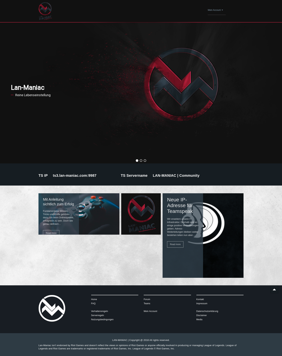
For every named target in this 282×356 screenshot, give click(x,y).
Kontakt (200, 299)
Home (94, 299)
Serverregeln (97, 315)
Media (199, 319)
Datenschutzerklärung (207, 311)
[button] (137, 160)
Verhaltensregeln (99, 311)
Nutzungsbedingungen (102, 319)
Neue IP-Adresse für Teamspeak (180, 205)
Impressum (202, 303)
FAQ (93, 303)
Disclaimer (201, 315)
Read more (51, 233)
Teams (147, 303)
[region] (141, 92)
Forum (147, 299)
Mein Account (215, 10)
